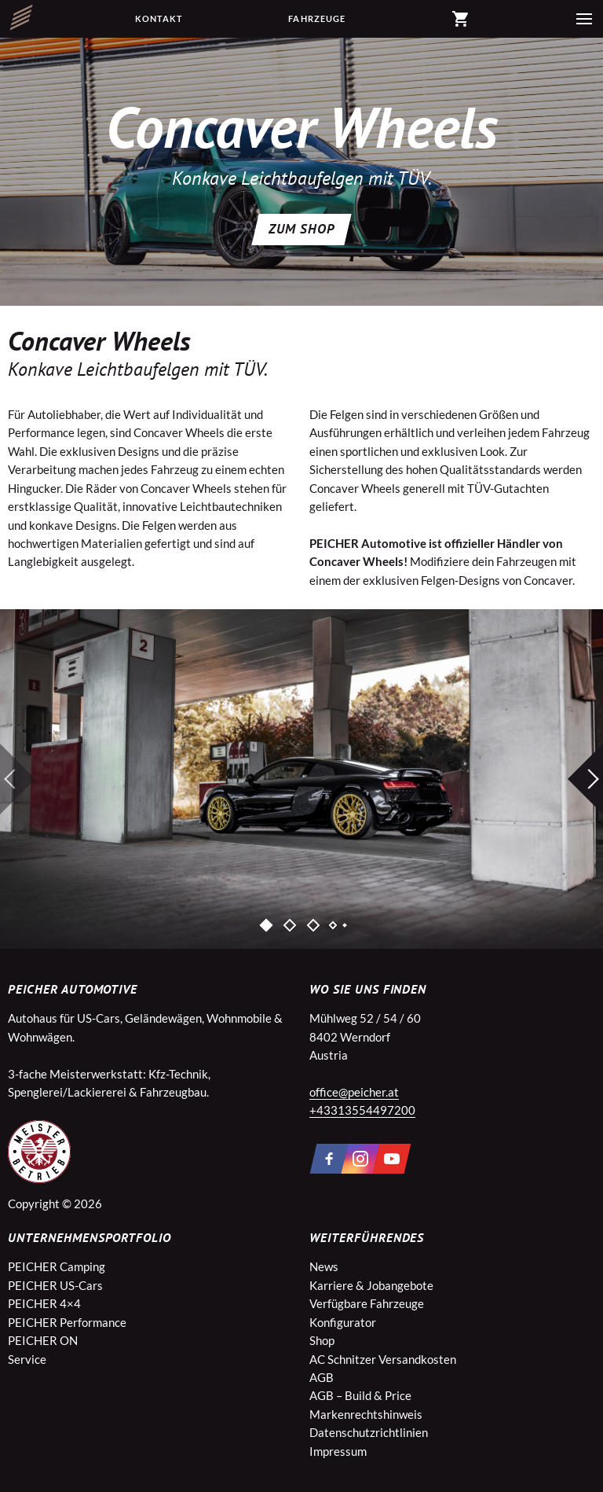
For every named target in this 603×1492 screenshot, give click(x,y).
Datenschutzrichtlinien (368, 1432)
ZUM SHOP (301, 228)
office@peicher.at (354, 1092)
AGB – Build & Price (360, 1395)
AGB (321, 1377)
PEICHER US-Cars (55, 1285)
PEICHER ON (43, 1340)
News (323, 1266)
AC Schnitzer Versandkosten (382, 1359)
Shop (321, 1340)
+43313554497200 (362, 1110)
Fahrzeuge (316, 18)
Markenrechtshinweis (365, 1414)
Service (27, 1359)
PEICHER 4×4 (44, 1303)
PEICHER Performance (67, 1322)
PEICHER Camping (56, 1266)
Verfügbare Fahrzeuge (366, 1303)
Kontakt (159, 18)
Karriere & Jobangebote (371, 1285)
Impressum (338, 1451)
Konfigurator (342, 1322)
